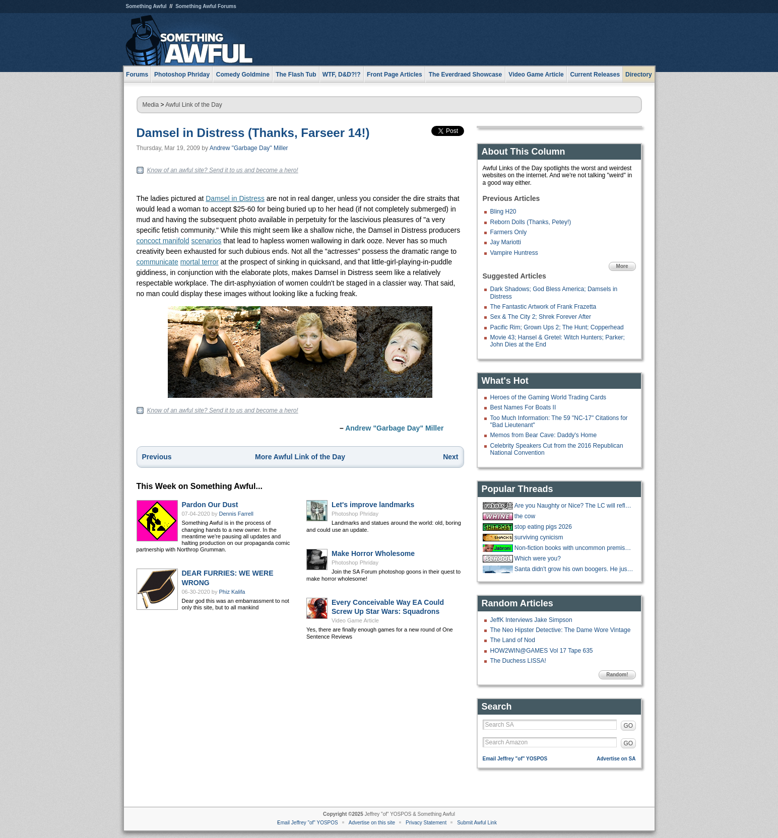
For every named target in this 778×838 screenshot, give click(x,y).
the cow (524, 516)
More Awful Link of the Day (300, 457)
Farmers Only (508, 232)
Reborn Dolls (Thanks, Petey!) (530, 222)
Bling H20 (503, 211)
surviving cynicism (538, 537)
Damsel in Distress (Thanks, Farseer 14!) (253, 132)
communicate (157, 262)
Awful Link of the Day (193, 104)
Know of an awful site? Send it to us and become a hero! (222, 170)
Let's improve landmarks (373, 505)
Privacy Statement (426, 822)
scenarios (206, 241)
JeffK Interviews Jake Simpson (531, 619)
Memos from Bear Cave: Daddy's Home (543, 435)
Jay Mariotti (505, 242)
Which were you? (537, 558)
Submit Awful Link (477, 822)
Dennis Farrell (236, 514)
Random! (617, 674)
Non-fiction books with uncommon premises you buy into (573, 547)
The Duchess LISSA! (518, 660)
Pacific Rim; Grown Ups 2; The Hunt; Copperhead (557, 327)
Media (151, 104)
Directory (638, 74)
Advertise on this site (372, 822)
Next (450, 457)
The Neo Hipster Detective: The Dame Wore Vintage (560, 630)
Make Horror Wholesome (373, 553)
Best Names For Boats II (523, 407)
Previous (157, 457)
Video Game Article (355, 620)
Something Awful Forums (205, 6)
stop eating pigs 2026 (543, 526)
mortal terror (199, 262)
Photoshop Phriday (355, 514)
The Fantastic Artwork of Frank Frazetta (543, 306)
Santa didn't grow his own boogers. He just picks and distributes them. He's (573, 569)
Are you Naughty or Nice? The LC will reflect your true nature (573, 505)
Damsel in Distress (235, 198)
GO (628, 725)
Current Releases (595, 74)
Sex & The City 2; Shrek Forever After (541, 316)
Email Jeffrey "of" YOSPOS (515, 758)
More (622, 266)
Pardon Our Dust (210, 505)
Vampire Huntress (514, 252)
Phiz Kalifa (232, 592)
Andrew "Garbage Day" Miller (249, 148)
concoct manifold (163, 241)
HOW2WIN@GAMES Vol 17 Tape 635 (541, 650)
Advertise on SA (616, 758)
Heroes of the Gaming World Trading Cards (548, 397)
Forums (137, 74)
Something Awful (146, 6)
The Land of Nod (512, 640)
